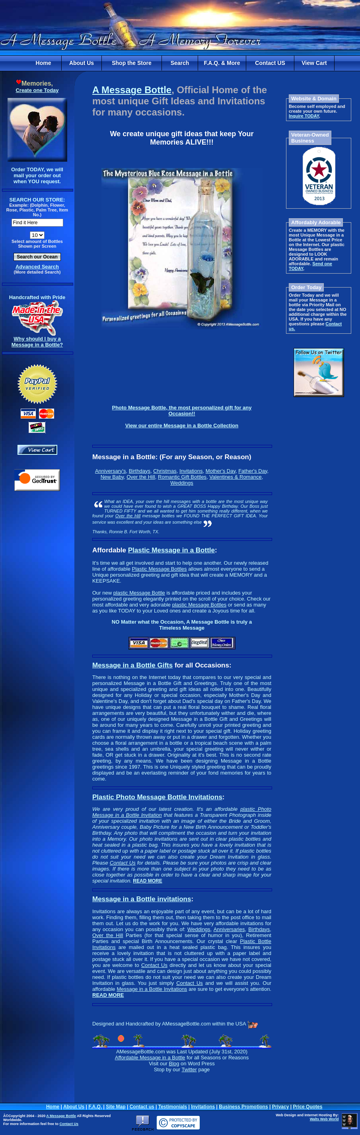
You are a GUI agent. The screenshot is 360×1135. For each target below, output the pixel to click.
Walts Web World (324, 1119)
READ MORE (147, 881)
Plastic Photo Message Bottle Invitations (157, 797)
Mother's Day (220, 471)
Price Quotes (307, 1107)
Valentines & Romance (235, 477)
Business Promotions (243, 1107)
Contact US (270, 63)
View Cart (314, 63)
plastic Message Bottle (139, 593)
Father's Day (252, 471)
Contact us (142, 1107)
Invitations (191, 471)
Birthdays (139, 471)
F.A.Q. (95, 1107)
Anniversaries (229, 929)
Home (43, 63)
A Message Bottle (131, 89)
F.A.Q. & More (222, 63)
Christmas (165, 471)
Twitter (189, 1069)
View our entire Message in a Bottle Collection (181, 426)
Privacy (280, 1107)
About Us (81, 63)
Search (180, 63)
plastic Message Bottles (199, 605)
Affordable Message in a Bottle (150, 1058)
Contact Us (123, 863)
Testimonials (172, 1107)
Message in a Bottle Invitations (152, 989)
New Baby (112, 477)
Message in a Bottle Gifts (132, 665)
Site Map (115, 1107)
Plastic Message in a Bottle (171, 550)
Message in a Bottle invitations (141, 899)
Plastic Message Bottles (159, 569)
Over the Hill (140, 477)
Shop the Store (132, 63)
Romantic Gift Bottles (182, 477)
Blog (174, 1064)
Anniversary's (110, 471)
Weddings (181, 483)
